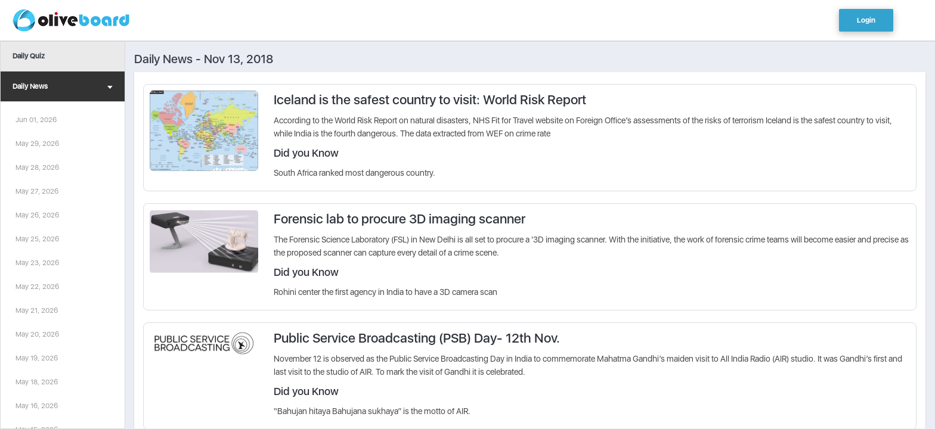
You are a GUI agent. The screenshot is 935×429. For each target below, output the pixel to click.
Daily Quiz (29, 56)
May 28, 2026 (37, 167)
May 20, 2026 (37, 334)
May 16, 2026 (37, 406)
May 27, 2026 (37, 191)
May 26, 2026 (37, 215)
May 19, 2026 (37, 358)
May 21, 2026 (37, 310)
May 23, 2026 (37, 263)
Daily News (63, 88)
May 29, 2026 (37, 143)
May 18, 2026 (37, 382)
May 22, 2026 (37, 286)
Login (866, 20)
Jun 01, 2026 (36, 120)
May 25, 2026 (37, 239)
